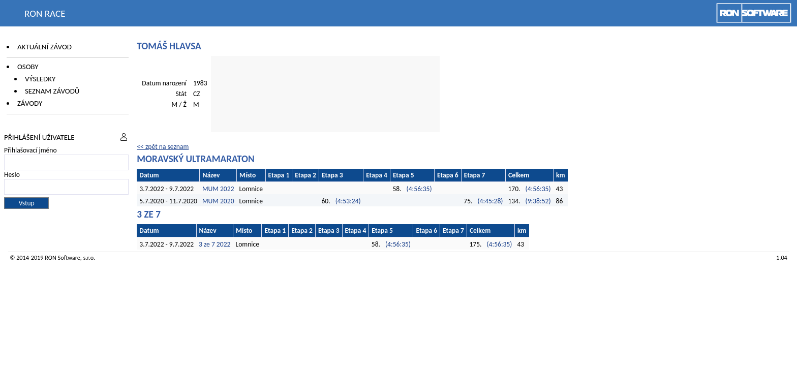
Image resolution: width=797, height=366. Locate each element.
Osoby (28, 66)
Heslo (12, 174)
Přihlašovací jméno (30, 150)
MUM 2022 (218, 189)
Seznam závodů (52, 91)
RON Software (62, 257)
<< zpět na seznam (163, 146)
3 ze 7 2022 (214, 244)
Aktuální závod (44, 46)
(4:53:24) (348, 201)
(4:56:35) (419, 189)
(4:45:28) (490, 201)
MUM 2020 (218, 201)
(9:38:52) (538, 201)
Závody (29, 103)
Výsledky (40, 78)
